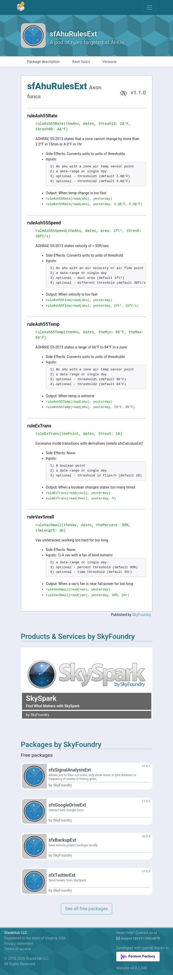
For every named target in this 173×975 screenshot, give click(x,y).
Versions (109, 62)
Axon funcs (81, 62)
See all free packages (86, 908)
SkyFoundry (141, 615)
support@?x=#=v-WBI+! (140, 938)
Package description (43, 62)
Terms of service (17, 949)
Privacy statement (18, 943)
